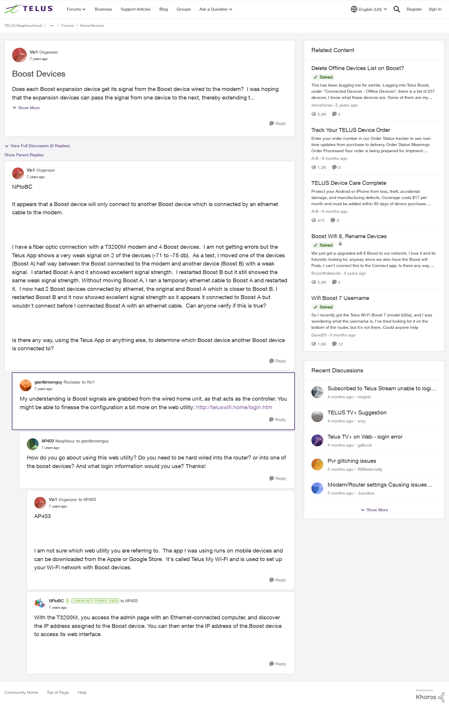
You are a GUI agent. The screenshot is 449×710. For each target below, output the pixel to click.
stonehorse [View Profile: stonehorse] (321, 104)
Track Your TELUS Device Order (350, 130)
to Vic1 (88, 381)
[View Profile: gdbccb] (317, 440)
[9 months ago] (333, 158)
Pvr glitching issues (352, 460)
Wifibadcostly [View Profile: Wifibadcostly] (370, 468)
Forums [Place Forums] (68, 25)
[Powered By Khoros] (430, 696)
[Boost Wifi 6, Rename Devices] (374, 259)
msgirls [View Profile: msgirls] (364, 396)
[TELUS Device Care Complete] (374, 197)
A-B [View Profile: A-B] (314, 157)
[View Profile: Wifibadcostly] (317, 464)
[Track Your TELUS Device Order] (374, 144)
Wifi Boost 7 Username (340, 298)
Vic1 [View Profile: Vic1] (34, 51)
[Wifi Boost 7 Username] (374, 320)
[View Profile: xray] (317, 416)
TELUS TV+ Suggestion (357, 412)
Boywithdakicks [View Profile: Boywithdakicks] (326, 273)
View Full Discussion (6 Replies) (37, 145)
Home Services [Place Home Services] (92, 25)
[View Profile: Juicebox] (317, 488)
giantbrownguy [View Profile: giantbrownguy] (48, 381)
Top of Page (58, 692)
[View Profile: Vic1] (19, 55)
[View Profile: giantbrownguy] (26, 385)
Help (82, 692)
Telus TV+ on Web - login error (365, 436)
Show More (26, 107)
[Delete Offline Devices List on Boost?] (374, 91)
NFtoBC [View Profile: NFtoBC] (56, 600)
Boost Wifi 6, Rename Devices (349, 236)
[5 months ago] (340, 469)
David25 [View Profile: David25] (319, 334)
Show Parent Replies (24, 154)
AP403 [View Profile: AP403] (48, 440)
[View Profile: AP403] (33, 444)
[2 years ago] (346, 105)
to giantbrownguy (92, 440)
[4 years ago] (354, 273)
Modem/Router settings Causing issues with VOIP (377, 484)
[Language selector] (369, 9)
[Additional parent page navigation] (51, 25)
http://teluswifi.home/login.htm (234, 407)
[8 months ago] (333, 211)
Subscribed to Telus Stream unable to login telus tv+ (381, 388)
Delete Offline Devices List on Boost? (357, 68)
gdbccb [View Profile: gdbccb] (365, 444)
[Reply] (277, 123)
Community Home (21, 692)
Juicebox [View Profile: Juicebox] (366, 492)
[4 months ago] (340, 397)
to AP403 (87, 499)
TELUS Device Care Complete (348, 183)
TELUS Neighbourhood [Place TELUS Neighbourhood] (23, 25)
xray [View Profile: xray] (362, 420)
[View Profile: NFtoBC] (40, 604)
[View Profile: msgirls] (317, 392)
